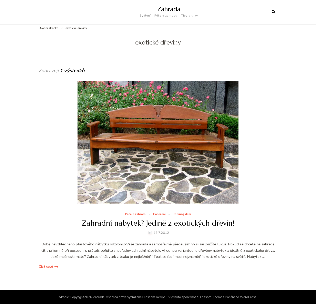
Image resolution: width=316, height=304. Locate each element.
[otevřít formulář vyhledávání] (273, 12)
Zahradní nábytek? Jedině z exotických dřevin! (158, 223)
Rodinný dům (182, 214)
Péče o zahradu (135, 214)
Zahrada (168, 9)
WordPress (248, 297)
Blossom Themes (211, 297)
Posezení (159, 214)
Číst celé (46, 266)
